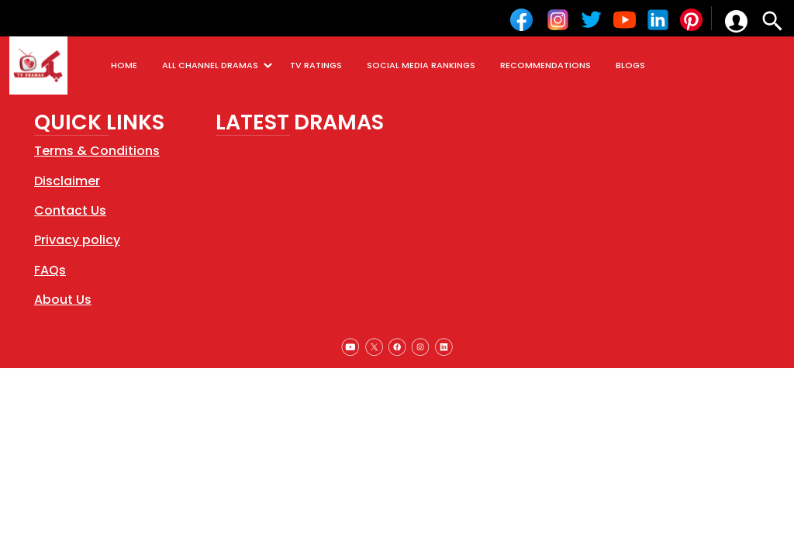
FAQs (50, 270)
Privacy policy (77, 240)
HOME (124, 65)
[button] (736, 21)
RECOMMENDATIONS (545, 65)
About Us (62, 299)
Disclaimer (67, 181)
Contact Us (70, 210)
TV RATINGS (316, 65)
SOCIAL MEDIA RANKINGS (421, 65)
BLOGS (630, 65)
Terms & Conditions (97, 151)
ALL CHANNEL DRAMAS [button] (220, 65)
